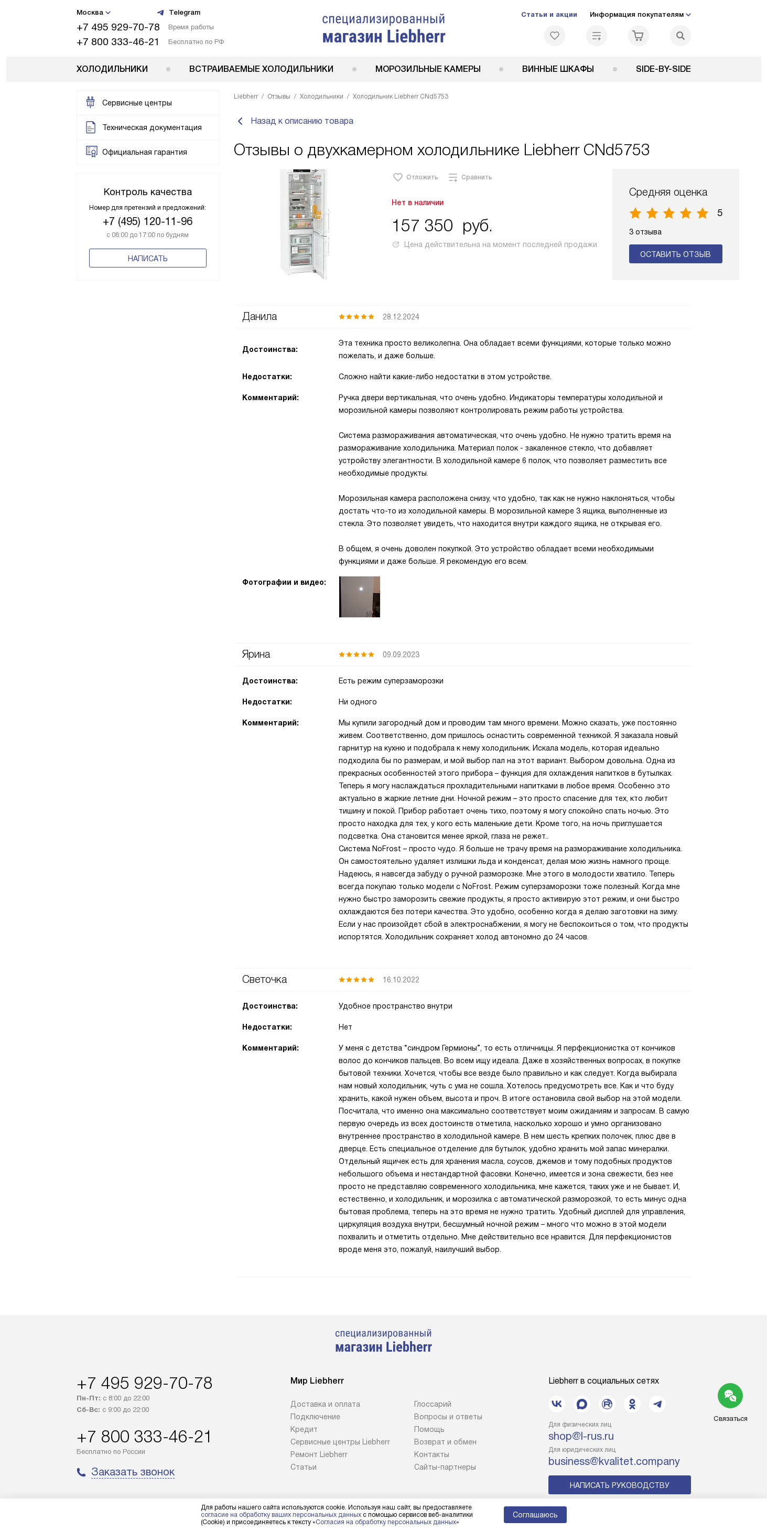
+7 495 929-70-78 (118, 27)
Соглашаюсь (535, 1515)
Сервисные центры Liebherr (340, 1443)
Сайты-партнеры (445, 1468)
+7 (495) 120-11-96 (147, 221)
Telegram (178, 12)
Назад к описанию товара (293, 121)
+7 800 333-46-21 (118, 41)
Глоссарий (432, 1405)
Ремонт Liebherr (319, 1455)
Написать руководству (619, 1486)
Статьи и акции (549, 14)
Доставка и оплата (325, 1405)
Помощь (429, 1430)
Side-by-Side (663, 69)
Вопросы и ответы (448, 1418)
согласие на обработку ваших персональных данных (281, 1514)
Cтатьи (303, 1468)
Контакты (431, 1455)
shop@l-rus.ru (581, 1437)
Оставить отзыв (675, 255)
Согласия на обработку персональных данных (386, 1522)
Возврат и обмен (445, 1443)
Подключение (315, 1418)
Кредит (304, 1430)
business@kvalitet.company (614, 1462)
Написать (148, 258)
